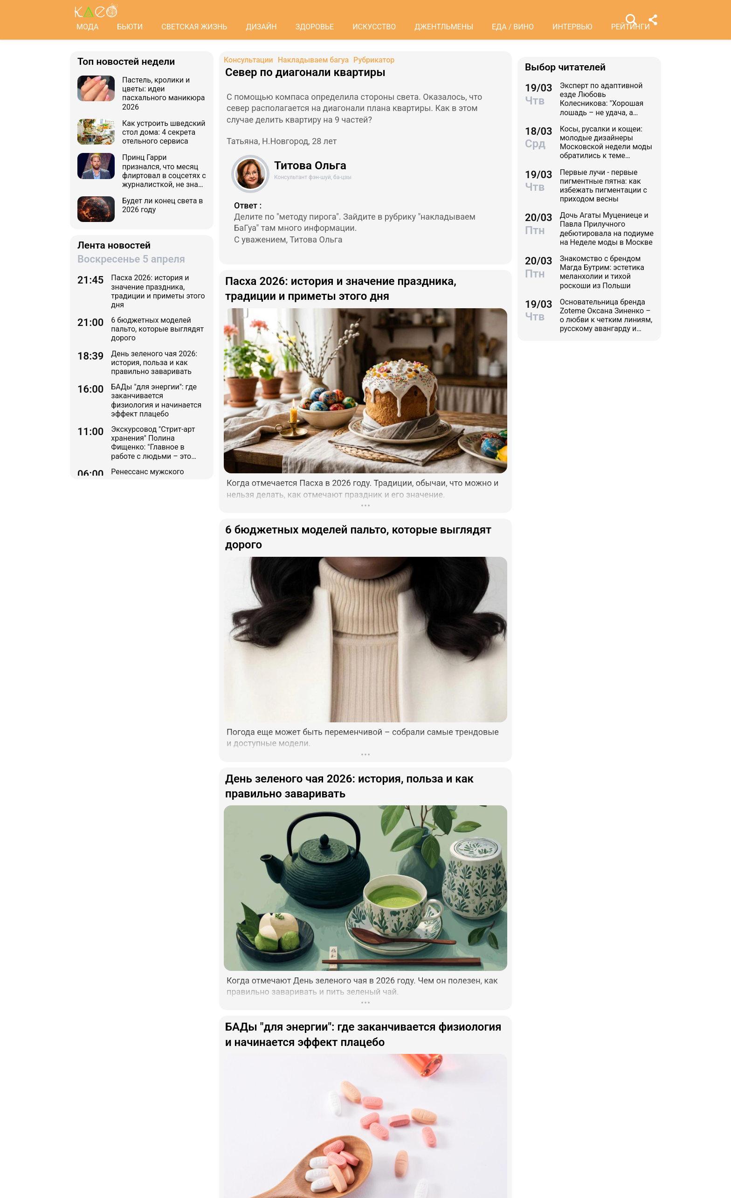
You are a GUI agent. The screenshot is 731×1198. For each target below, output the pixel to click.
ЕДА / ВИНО (513, 26)
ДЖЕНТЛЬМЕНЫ (443, 26)
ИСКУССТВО (374, 26)
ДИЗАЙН (261, 26)
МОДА (87, 26)
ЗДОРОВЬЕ (315, 26)
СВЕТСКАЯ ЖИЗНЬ (194, 26)
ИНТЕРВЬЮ (572, 26)
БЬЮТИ (130, 26)
